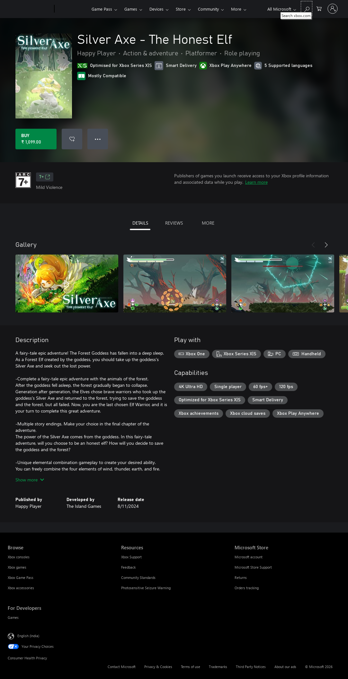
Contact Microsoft (122, 667)
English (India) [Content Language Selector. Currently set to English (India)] (28, 636)
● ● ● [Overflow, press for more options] (98, 139)
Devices (156, 9)
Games (130, 9)
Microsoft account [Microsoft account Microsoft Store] (249, 557)
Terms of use (190, 667)
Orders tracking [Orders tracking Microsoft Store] (247, 588)
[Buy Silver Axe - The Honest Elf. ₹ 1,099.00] (36, 139)
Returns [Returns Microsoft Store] (241, 577)
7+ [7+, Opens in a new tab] (44, 177)
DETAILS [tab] (140, 223)
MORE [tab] (208, 223)
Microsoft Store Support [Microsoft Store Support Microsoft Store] (253, 567)
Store (181, 9)
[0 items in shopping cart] (319, 8)
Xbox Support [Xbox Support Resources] (131, 557)
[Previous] (313, 244)
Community (208, 9)
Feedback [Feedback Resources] (128, 567)
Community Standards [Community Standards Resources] (138, 577)
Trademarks (218, 667)
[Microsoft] (30, 9)
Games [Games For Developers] (13, 617)
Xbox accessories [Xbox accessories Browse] (21, 588)
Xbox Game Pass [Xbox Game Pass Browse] (20, 577)
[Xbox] (72, 9)
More (236, 9)
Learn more (256, 182)
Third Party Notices (251, 667)
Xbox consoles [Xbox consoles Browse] (19, 557)
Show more (29, 480)
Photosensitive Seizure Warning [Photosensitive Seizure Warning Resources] (146, 588)
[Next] (326, 244)
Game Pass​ (102, 9)
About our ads (285, 667)
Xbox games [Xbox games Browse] (17, 567)
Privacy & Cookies (158, 667)
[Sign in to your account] (332, 8)
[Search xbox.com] (306, 8)
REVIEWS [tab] (174, 223)
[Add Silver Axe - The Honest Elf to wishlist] (72, 139)
